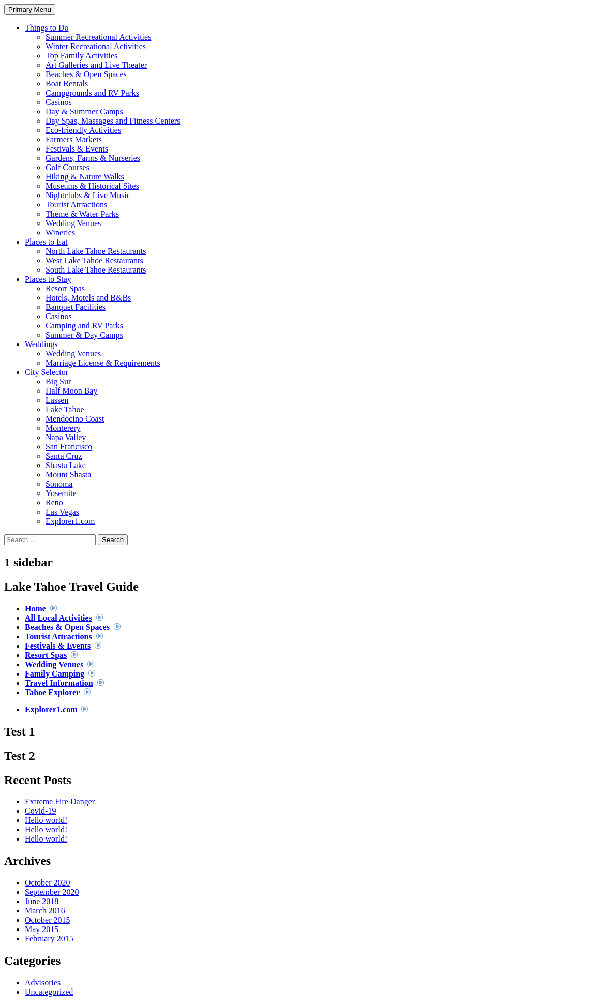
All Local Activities (58, 617)
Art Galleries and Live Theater (96, 65)
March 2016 (45, 910)
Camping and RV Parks (84, 325)
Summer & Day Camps (84, 335)
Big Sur (58, 381)
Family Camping (54, 673)
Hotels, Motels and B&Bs (88, 297)
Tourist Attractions (76, 204)
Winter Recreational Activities (96, 46)
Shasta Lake (66, 465)
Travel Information (59, 683)
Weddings (41, 344)
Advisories (43, 982)
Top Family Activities (81, 55)
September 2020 (52, 892)
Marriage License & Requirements (103, 362)
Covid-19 (40, 810)
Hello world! (46, 820)
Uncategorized (49, 991)
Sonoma (59, 483)
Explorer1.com (70, 521)
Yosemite (61, 493)
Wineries (60, 232)
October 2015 (47, 920)
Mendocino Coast (75, 418)
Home (35, 608)
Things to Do (46, 27)
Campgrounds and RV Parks (92, 92)
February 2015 (49, 938)
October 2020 (47, 882)
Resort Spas (65, 288)
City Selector (46, 372)
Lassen (57, 400)
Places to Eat (46, 241)
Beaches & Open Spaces (86, 74)
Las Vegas (62, 511)
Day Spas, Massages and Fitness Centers (113, 120)
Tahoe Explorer (52, 692)
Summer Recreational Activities (98, 37)
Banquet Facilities (76, 307)
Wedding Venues (73, 223)
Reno (54, 502)
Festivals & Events (77, 148)
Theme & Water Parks (82, 213)
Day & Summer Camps (84, 111)
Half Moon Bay (71, 390)
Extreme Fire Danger (60, 801)
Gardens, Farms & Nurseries (93, 158)
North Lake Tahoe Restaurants (96, 251)
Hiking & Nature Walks (85, 176)
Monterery (63, 428)
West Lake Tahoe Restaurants (94, 260)
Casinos (59, 102)
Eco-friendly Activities (83, 130)
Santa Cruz (64, 456)
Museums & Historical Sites (92, 186)
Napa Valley (66, 437)
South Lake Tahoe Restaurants (96, 269)
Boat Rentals (67, 83)
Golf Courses (67, 167)
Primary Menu (29, 9)
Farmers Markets (74, 139)
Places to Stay (48, 279)
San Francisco (69, 446)
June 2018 (41, 901)
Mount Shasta (68, 474)
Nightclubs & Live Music (88, 195)
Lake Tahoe (65, 409)
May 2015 (41, 929)
